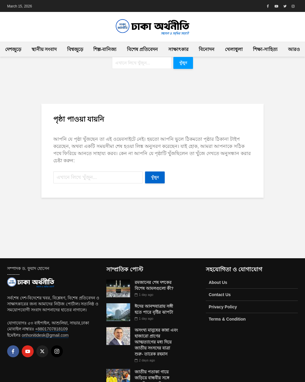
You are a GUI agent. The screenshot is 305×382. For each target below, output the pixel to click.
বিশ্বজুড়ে (75, 49)
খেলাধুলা (234, 49)
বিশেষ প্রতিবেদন (142, 49)
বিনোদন (206, 49)
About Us (218, 282)
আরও (294, 49)
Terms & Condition (227, 319)
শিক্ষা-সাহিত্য (265, 49)
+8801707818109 (51, 329)
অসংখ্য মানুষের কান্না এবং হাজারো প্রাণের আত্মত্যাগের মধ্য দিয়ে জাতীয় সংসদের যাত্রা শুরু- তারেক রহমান (156, 342)
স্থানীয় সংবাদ (44, 49)
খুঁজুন (183, 63)
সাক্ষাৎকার (178, 49)
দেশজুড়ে (13, 49)
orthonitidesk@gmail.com (45, 335)
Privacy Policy (223, 306)
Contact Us (220, 294)
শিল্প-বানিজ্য (104, 49)
